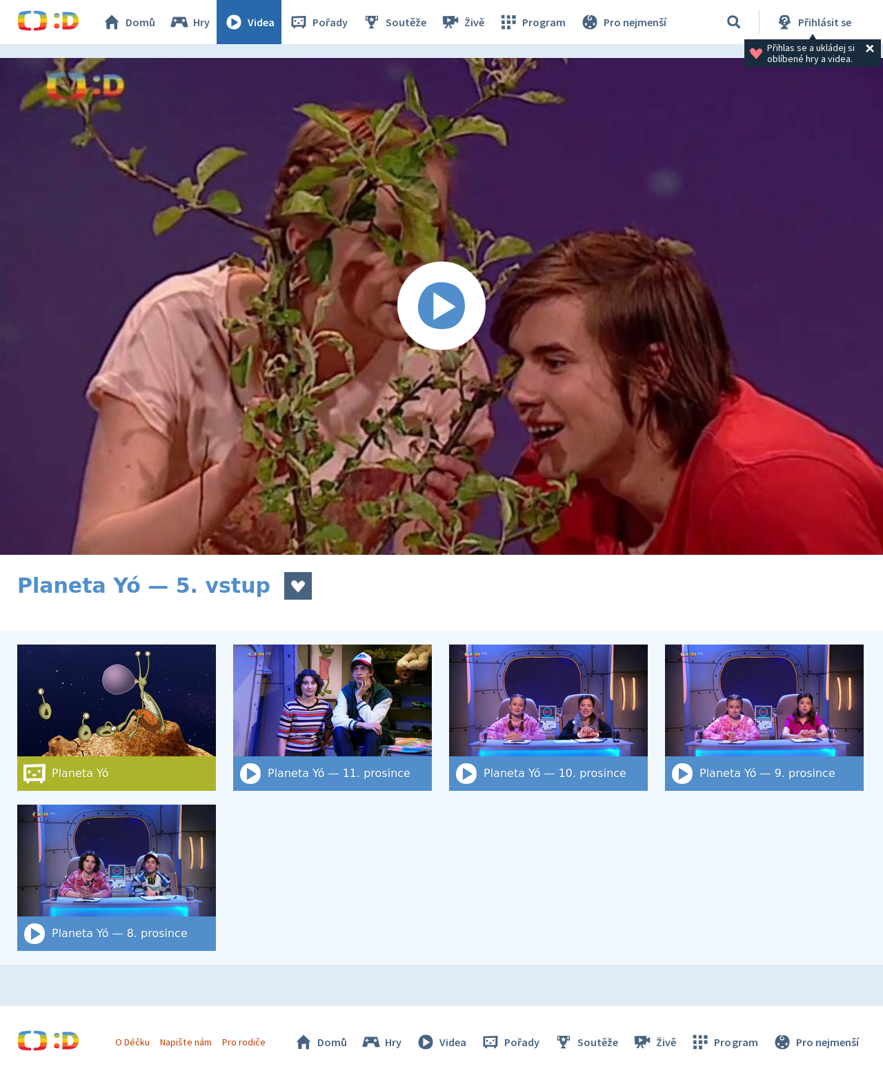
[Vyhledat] (734, 22)
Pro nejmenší (622, 22)
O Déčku (132, 1042)
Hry (189, 22)
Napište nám (185, 1042)
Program (532, 22)
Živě (462, 22)
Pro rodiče (244, 1042)
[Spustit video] (441, 306)
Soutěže (393, 22)
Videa (249, 22)
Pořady (318, 22)
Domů (128, 22)
